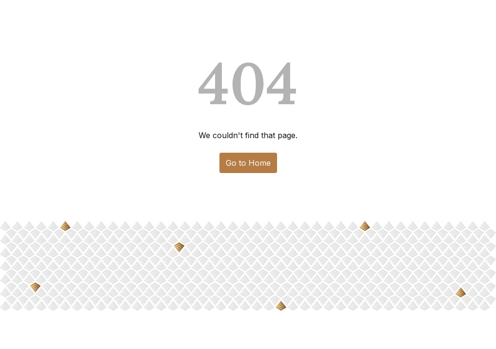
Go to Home (248, 163)
